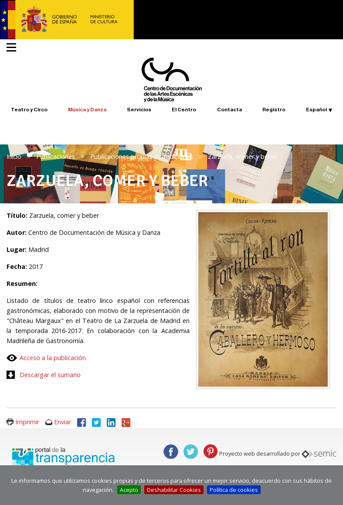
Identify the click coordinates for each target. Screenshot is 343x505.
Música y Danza (87, 109)
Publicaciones (55, 156)
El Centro (184, 109)
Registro (273, 109)
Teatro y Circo (29, 109)
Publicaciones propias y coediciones (141, 156)
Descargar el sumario (50, 375)
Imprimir (27, 422)
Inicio (14, 156)
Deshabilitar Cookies (174, 490)
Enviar (62, 422)
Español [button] (316, 109)
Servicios (139, 109)
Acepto (129, 490)
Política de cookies (234, 490)
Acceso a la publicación (53, 358)
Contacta (229, 109)
